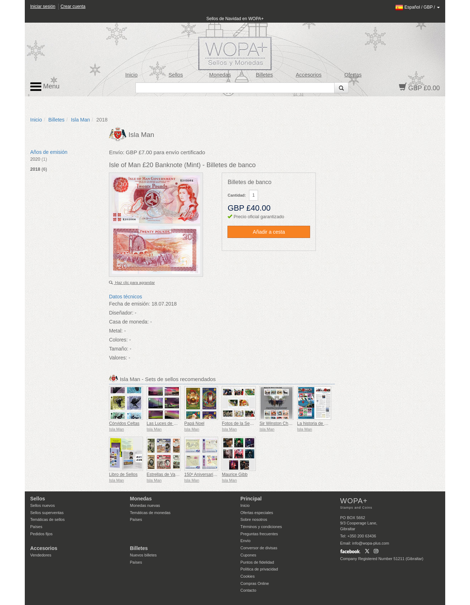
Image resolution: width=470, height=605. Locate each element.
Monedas (220, 75)
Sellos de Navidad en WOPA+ (235, 18)
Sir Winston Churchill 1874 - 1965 (291, 423)
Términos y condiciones (261, 526)
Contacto (248, 590)
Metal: (116, 331)
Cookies (247, 576)
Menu (45, 86)
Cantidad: (236, 195)
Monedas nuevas (145, 505)
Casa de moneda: (129, 322)
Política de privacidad (259, 569)
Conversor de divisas (258, 548)
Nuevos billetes (143, 555)
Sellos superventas (47, 512)
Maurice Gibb (234, 474)
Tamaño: (118, 349)
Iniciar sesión (42, 6)
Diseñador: (121, 313)
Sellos (176, 75)
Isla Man (80, 120)
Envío (245, 540)
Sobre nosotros (253, 519)
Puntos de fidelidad (257, 562)
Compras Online (254, 583)
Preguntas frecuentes (259, 534)
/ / (417, 7)
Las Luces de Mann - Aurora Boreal (181, 423)
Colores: (118, 340)
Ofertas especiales (256, 512)
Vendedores (40, 555)
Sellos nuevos (42, 505)
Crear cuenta (72, 6)
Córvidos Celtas (124, 423)
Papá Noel (194, 423)
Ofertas (352, 75)
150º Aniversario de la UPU (210, 474)
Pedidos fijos (41, 534)
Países (36, 526)
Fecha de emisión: (129, 304)
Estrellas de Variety (165, 474)
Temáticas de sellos (47, 519)
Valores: (118, 358)
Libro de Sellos (123, 474)
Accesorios (309, 75)
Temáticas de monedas (150, 512)
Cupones (248, 555)
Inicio (131, 75)
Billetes (264, 75)
